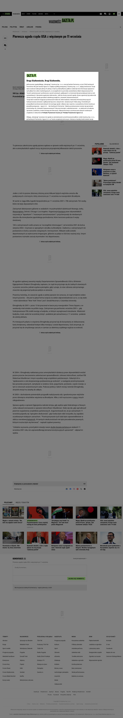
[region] (61, 96)
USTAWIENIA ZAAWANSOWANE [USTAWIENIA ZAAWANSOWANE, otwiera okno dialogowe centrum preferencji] (39, 116)
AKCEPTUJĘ (89, 116)
